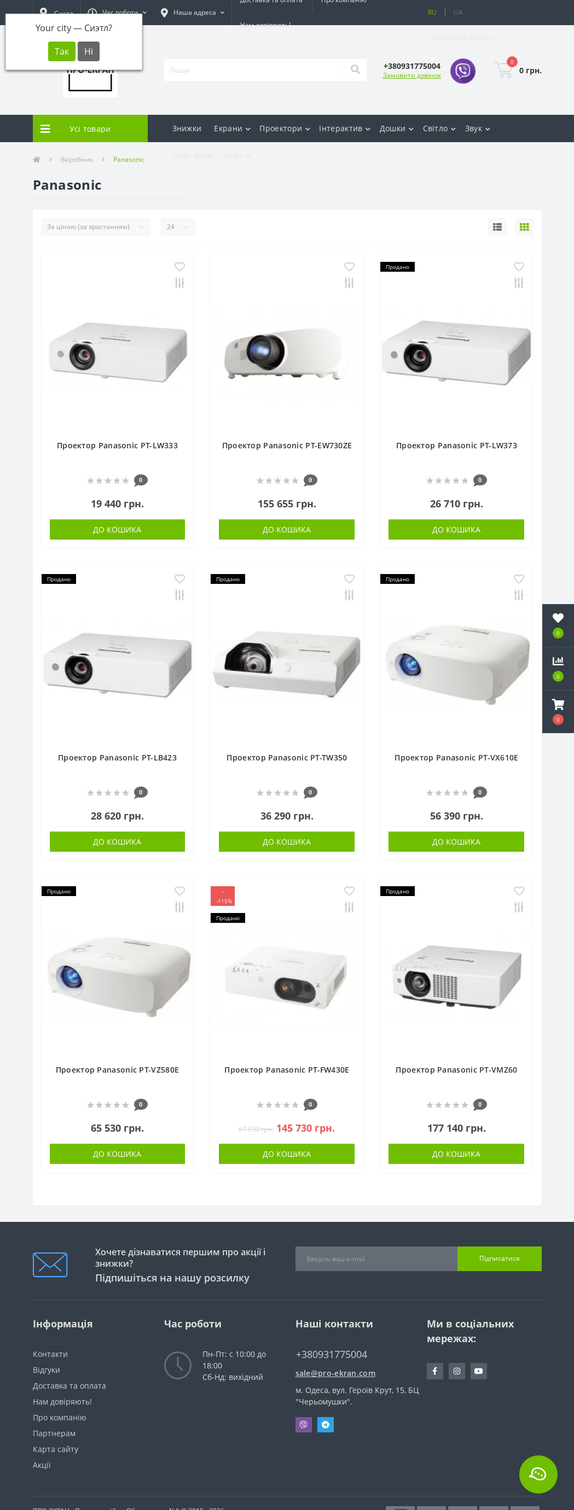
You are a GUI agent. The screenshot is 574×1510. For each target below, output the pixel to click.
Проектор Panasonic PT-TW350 (287, 757)
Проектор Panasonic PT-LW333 (117, 445)
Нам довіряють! (265, 25)
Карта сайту (55, 1449)
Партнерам (54, 1433)
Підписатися (499, 1258)
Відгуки (46, 1370)
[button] (117, 12)
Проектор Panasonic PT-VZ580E (117, 1069)
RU (432, 12)
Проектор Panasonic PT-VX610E (456, 757)
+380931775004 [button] (331, 1354)
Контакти (50, 1354)
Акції (42, 1465)
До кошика (117, 529)
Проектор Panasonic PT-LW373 (456, 445)
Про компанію (59, 1417)
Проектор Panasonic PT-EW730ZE (287, 445)
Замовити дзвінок (412, 75)
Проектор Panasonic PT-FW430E (286, 1069)
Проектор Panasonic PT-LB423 (117, 757)
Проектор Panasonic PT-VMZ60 (456, 1069)
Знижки (187, 128)
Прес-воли (192, 155)
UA (458, 12)
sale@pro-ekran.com (335, 1373)
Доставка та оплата (69, 1385)
